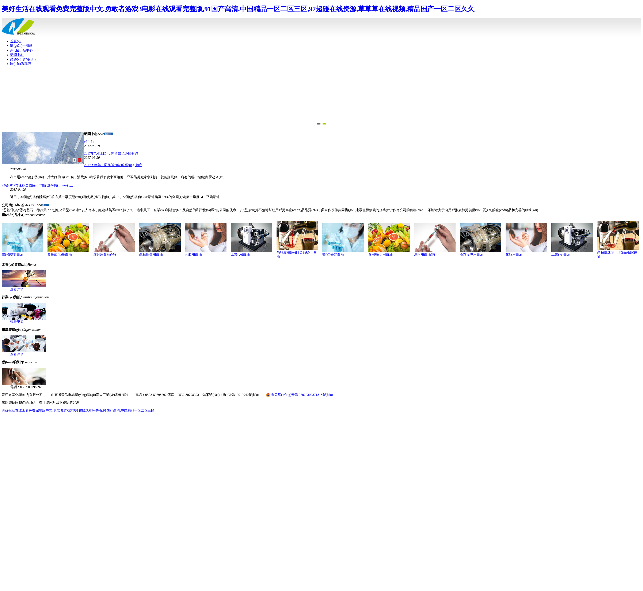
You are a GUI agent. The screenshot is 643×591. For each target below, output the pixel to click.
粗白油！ (91, 142)
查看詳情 (17, 289)
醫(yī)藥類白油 (12, 254)
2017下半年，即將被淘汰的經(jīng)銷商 (113, 165)
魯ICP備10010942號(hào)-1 (242, 395)
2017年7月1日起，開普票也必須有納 (111, 153)
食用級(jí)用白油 (59, 254)
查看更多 (17, 322)
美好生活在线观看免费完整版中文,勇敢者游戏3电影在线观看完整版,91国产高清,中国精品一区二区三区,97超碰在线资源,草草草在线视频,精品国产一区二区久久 (238, 9)
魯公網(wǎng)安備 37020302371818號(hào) (299, 395)
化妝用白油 (193, 254)
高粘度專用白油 (151, 254)
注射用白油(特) (104, 254)
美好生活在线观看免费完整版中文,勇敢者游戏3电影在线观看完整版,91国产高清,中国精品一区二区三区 (78, 410)
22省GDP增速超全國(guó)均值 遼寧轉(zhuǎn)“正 (37, 185)
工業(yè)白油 (240, 254)
